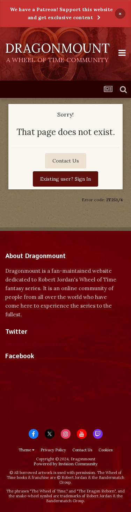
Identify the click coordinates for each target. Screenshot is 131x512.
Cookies (105, 449)
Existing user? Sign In (65, 179)
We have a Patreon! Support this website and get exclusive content (61, 13)
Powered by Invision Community (65, 463)
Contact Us (65, 161)
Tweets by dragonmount (36, 344)
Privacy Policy (53, 449)
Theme (26, 449)
